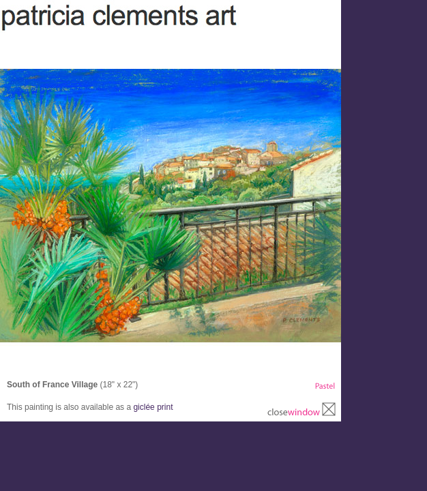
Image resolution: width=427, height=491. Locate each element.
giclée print (153, 407)
